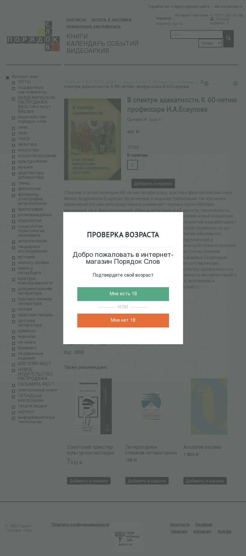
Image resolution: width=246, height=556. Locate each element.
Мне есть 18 (123, 294)
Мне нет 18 (123, 320)
